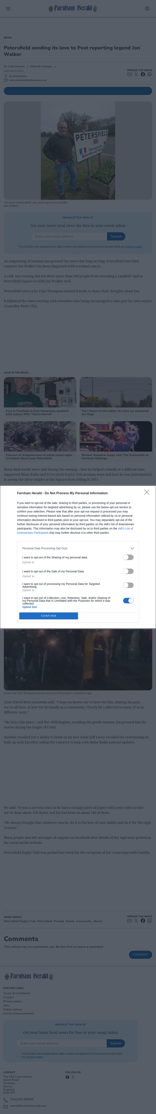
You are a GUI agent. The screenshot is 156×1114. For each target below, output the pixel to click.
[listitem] (78, 548)
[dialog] (78, 557)
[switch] (128, 557)
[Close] (148, 493)
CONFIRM (48, 615)
